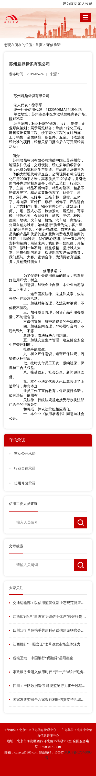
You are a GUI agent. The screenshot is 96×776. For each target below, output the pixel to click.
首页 (38, 45)
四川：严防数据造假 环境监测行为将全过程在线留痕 (50, 686)
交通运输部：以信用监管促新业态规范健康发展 (50, 603)
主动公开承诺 (25, 453)
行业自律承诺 (25, 468)
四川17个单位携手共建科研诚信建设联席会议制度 (50, 630)
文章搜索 (16, 546)
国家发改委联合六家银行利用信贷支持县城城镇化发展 (50, 699)
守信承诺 (53, 45)
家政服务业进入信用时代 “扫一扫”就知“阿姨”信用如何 (50, 672)
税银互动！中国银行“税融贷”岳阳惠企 (43, 658)
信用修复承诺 (25, 483)
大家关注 (16, 588)
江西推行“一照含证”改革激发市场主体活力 (46, 644)
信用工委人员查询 (23, 504)
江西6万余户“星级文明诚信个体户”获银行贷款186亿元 (50, 617)
